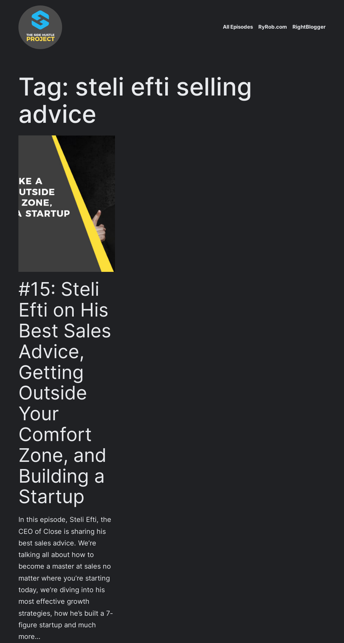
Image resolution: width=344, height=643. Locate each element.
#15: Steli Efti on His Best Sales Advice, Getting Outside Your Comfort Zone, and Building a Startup (64, 393)
